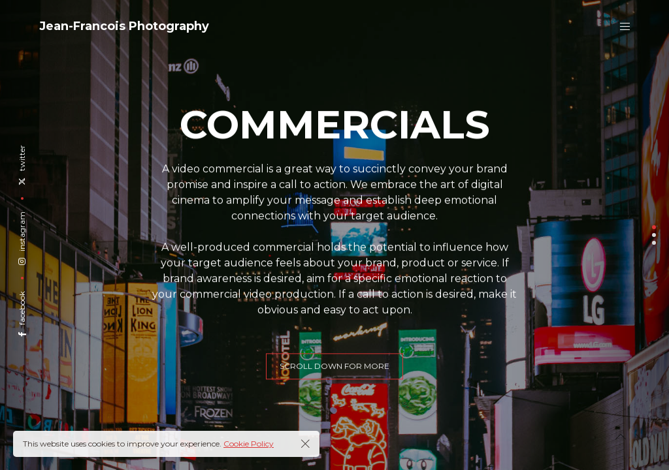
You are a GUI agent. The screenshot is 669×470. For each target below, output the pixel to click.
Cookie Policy (248, 443)
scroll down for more (334, 373)
